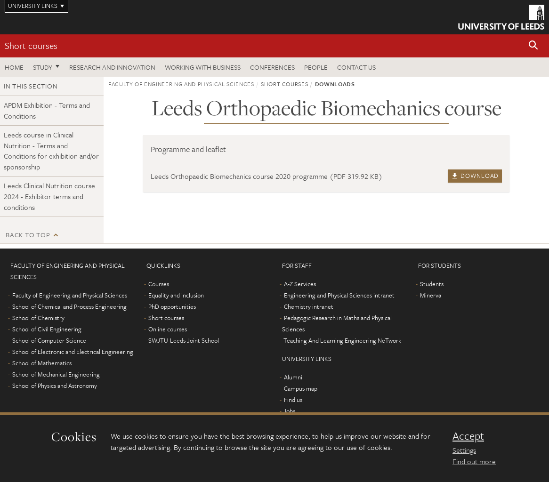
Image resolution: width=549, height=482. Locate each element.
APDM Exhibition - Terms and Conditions (47, 110)
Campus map (300, 388)
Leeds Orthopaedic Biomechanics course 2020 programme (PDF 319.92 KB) (266, 176)
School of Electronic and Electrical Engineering (72, 351)
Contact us (356, 67)
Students (432, 284)
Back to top (28, 235)
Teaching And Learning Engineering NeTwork (342, 340)
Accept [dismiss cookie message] (468, 436)
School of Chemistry (38, 317)
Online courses (167, 329)
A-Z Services (300, 284)
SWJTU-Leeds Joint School (183, 340)
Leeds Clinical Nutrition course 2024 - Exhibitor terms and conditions (49, 196)
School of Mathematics (42, 363)
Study (42, 67)
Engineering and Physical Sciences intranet (339, 295)
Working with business (203, 67)
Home (14, 67)
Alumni (293, 377)
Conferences (272, 67)
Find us (293, 399)
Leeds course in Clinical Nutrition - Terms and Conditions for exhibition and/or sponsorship (51, 150)
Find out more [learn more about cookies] (474, 461)
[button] (533, 46)
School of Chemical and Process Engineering (69, 306)
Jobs (289, 411)
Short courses (31, 45)
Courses (158, 284)
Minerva (430, 295)
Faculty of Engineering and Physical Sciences (181, 84)
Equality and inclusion (176, 295)
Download (475, 175)
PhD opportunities (172, 306)
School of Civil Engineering (46, 329)
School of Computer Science (49, 340)
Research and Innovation (112, 67)
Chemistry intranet (308, 306)
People (316, 67)
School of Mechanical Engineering (56, 374)
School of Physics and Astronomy (54, 385)
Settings (464, 450)
